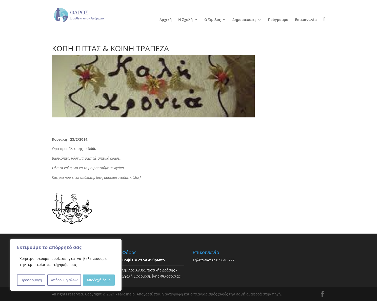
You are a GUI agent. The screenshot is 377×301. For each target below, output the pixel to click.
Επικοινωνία (306, 20)
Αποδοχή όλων (99, 280)
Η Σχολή (185, 20)
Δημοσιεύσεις (244, 20)
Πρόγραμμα (278, 20)
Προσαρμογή (31, 280)
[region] (66, 265)
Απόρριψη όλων (64, 280)
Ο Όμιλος (212, 20)
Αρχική (166, 20)
